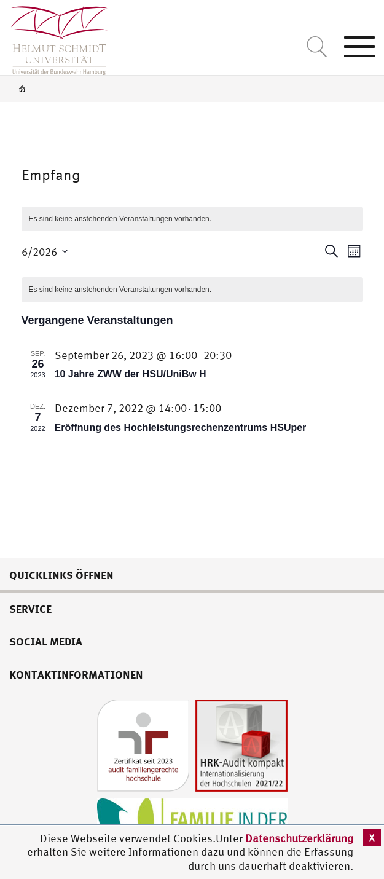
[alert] (192, 289)
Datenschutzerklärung (299, 838)
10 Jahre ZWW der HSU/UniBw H (130, 374)
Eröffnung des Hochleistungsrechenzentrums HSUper (181, 427)
